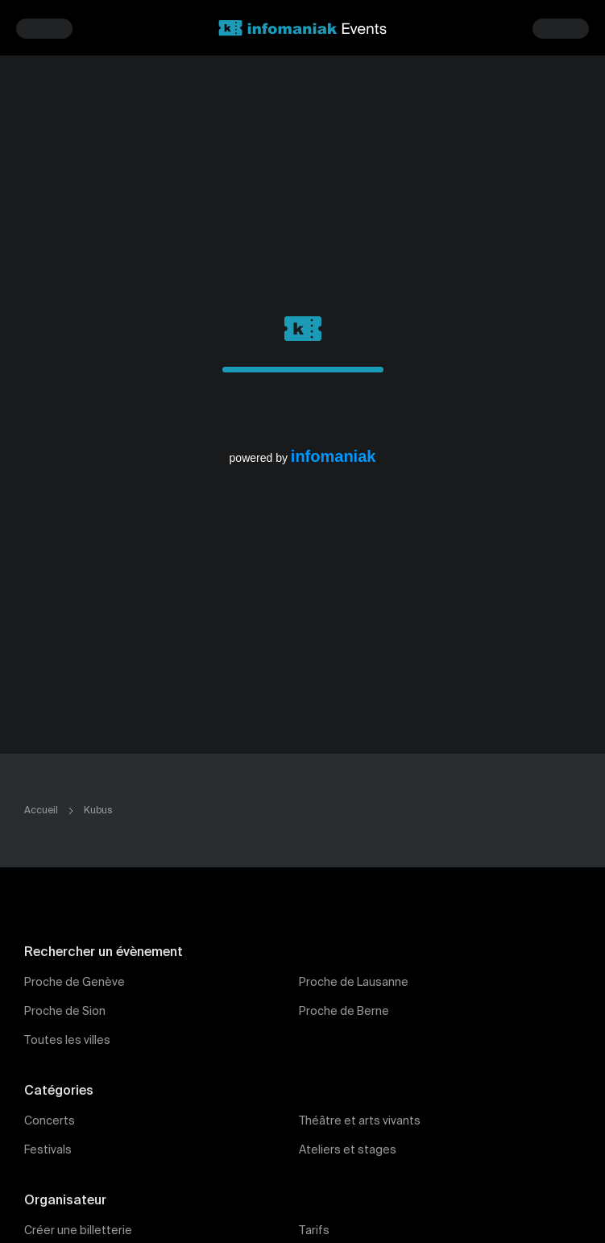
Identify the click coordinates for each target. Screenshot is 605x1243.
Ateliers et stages (347, 1150)
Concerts (49, 1121)
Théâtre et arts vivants (360, 1121)
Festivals (48, 1150)
